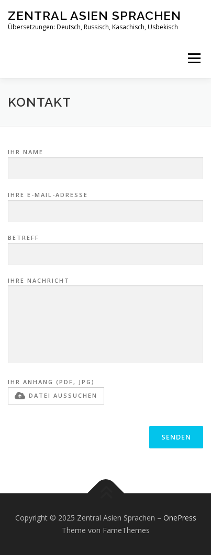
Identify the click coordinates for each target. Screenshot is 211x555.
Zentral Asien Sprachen (94, 15)
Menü (193, 58)
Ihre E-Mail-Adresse (105, 203)
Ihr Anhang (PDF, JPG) (56, 391)
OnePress (179, 518)
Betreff (105, 246)
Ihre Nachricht (105, 321)
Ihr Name (105, 160)
